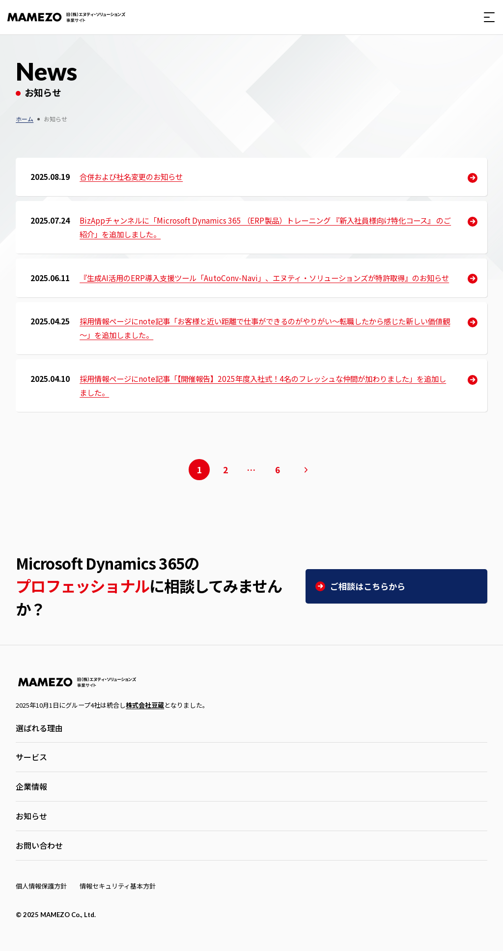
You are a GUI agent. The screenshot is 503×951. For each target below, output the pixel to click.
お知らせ (31, 816)
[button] (489, 17)
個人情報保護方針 (41, 886)
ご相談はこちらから (367, 586)
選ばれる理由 (39, 728)
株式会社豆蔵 (145, 705)
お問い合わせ (39, 845)
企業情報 (31, 786)
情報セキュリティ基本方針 (118, 886)
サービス (31, 757)
